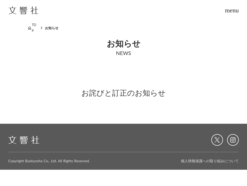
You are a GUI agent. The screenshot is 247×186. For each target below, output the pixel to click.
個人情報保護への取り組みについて (210, 161)
